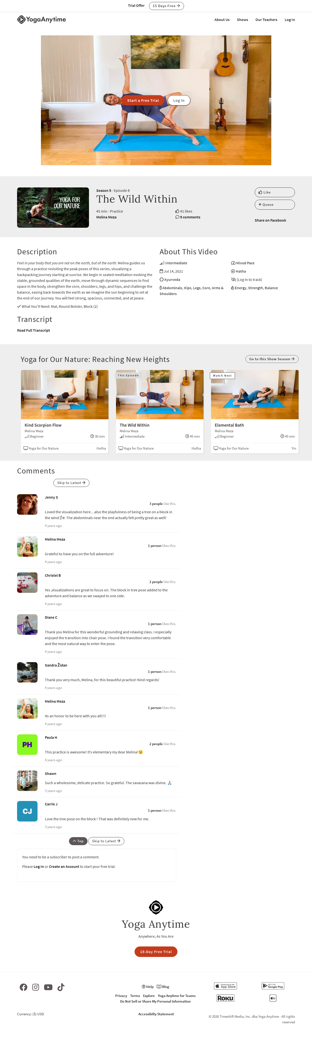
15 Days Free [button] (166, 5)
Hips (187, 287)
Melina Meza (106, 217)
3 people (156, 503)
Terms (135, 995)
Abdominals (172, 287)
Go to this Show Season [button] (272, 359)
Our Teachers (266, 19)
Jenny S (51, 497)
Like (265, 192)
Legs (197, 287)
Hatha (241, 271)
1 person (154, 545)
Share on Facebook (270, 220)
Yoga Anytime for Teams (176, 995)
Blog (163, 986)
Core (206, 287)
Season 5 (103, 190)
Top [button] (78, 841)
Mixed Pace (245, 262)
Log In (290, 19)
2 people (156, 581)
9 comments (190, 217)
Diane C (51, 617)
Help (148, 986)
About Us (222, 19)
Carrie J (51, 803)
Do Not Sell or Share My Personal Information (155, 1001)
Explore (149, 995)
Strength (255, 287)
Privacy (121, 995)
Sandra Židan (56, 665)
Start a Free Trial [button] (143, 100)
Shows (242, 19)
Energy (240, 287)
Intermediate (176, 262)
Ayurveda (172, 279)
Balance (271, 287)
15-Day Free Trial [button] (156, 951)
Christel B (53, 575)
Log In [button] (179, 100)
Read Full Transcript (33, 330)
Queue (266, 204)
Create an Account (64, 866)
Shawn (50, 773)
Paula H (51, 737)
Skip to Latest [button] (71, 482)
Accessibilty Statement (156, 1014)
